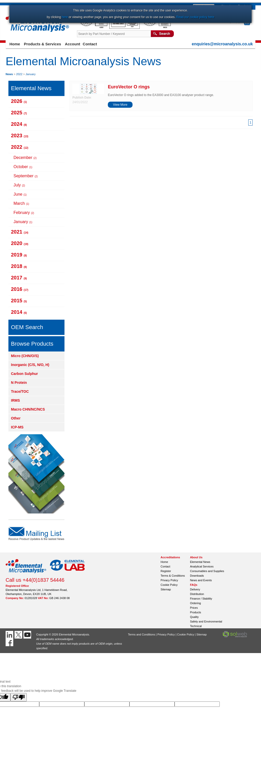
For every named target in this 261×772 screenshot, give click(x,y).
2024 (19, 124)
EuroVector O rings (129, 86)
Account (72, 44)
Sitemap (166, 589)
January (30, 74)
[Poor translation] (18, 697)
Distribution (197, 593)
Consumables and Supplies (207, 571)
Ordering (195, 603)
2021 (19, 232)
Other (15, 418)
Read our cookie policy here (195, 17)
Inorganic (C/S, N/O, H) (30, 365)
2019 (19, 255)
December (25, 157)
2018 (19, 266)
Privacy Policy (169, 580)
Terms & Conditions (173, 575)
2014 (19, 312)
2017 (19, 277)
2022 (19, 74)
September (26, 176)
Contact (90, 44)
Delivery (195, 589)
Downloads (197, 575)
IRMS (15, 400)
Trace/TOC (20, 391)
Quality (194, 616)
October (23, 167)
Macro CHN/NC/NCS (28, 409)
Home (14, 44)
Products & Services (42, 44)
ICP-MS (17, 427)
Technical (196, 626)
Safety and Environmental (206, 621)
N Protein (19, 383)
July (19, 185)
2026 (19, 101)
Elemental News (200, 561)
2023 (19, 135)
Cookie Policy (169, 584)
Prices (194, 607)
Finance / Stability (201, 598)
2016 (19, 289)
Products (195, 612)
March (21, 203)
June (20, 194)
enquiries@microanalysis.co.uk (222, 44)
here (65, 17)
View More (120, 104)
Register (166, 571)
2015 (19, 300)
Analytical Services (201, 566)
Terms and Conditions (141, 634)
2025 (19, 112)
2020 (19, 243)
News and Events (201, 580)
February (24, 212)
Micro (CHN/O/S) (25, 356)
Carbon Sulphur (24, 374)
